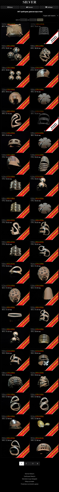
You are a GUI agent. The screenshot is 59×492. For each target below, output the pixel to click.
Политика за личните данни (29, 484)
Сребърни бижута (29, 476)
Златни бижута (29, 474)
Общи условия (29, 481)
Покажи (40, 20)
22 (33, 463)
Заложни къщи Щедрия (29, 479)
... (29, 463)
